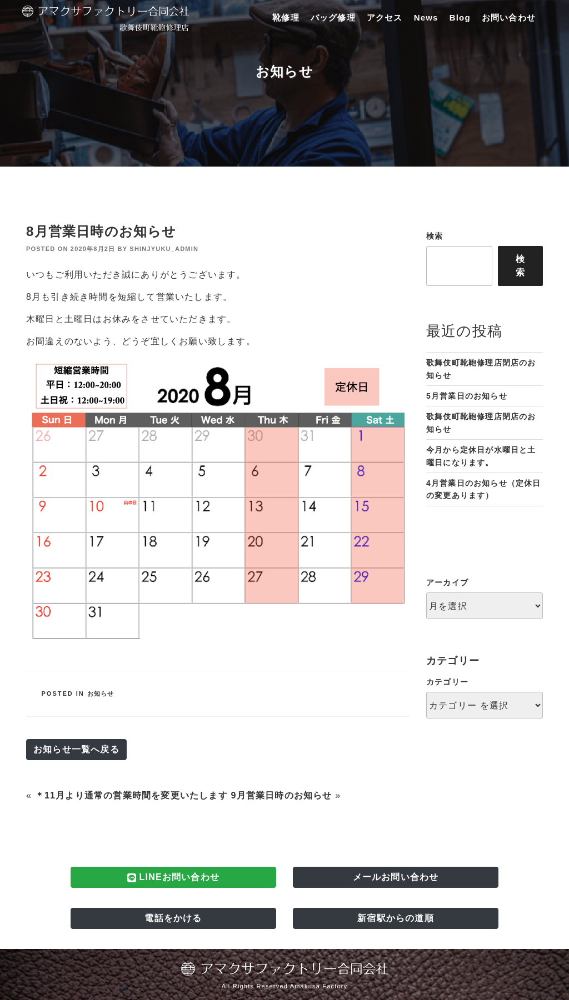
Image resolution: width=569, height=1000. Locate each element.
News (426, 17)
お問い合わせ (509, 17)
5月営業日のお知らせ (466, 395)
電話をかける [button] (173, 918)
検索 (434, 236)
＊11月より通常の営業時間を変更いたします (131, 795)
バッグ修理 (333, 17)
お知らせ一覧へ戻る (76, 749)
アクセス (385, 17)
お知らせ (100, 693)
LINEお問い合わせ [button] (173, 877)
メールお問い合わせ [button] (396, 877)
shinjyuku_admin (163, 248)
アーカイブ (447, 582)
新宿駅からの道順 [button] (395, 918)
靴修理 (286, 17)
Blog (460, 17)
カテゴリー (447, 681)
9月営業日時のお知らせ (281, 795)
